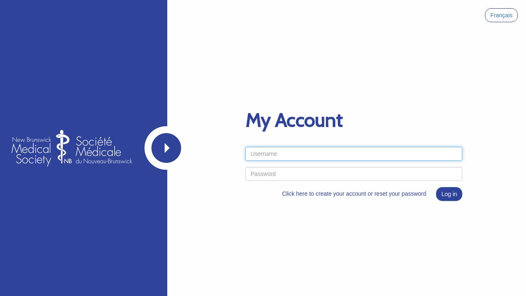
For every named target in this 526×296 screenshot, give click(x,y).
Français (501, 15)
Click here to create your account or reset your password (354, 193)
